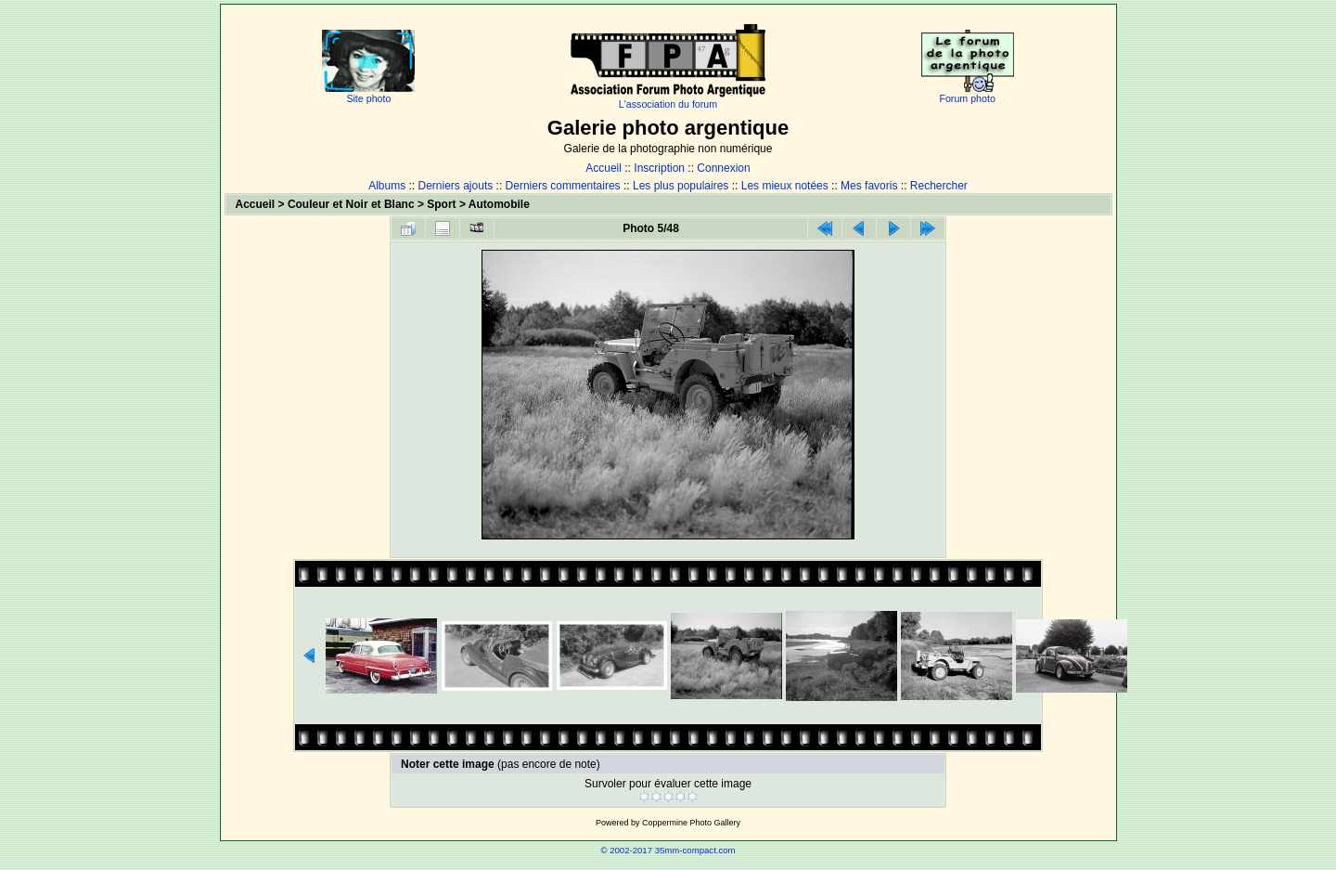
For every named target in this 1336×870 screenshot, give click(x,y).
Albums (386, 185)
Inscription (659, 168)
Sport (441, 204)
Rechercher (939, 185)
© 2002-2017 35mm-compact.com (667, 850)
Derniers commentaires (563, 185)
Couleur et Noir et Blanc (351, 204)
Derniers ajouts (456, 185)
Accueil (603, 168)
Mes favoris (869, 185)
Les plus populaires (680, 185)
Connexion (723, 168)
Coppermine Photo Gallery (691, 822)
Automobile (499, 204)
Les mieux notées (785, 185)
